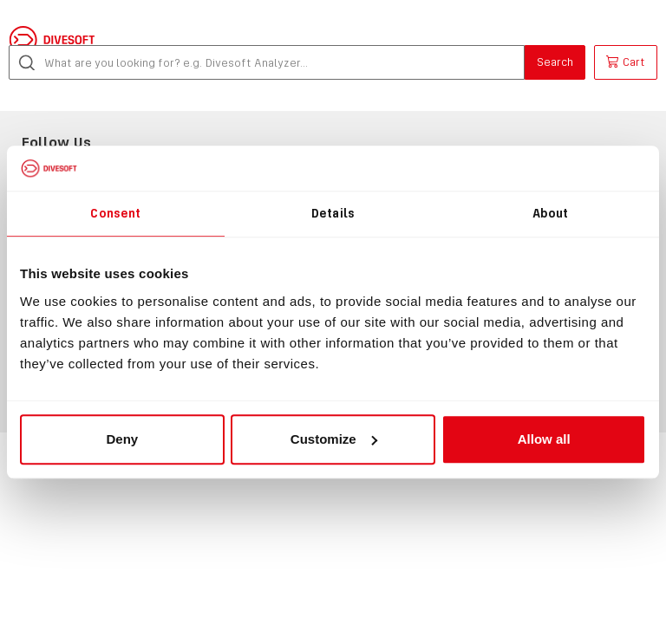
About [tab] (550, 213)
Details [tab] (333, 213)
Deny (122, 439)
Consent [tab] (115, 213)
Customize (334, 439)
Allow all (544, 439)
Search (555, 61)
